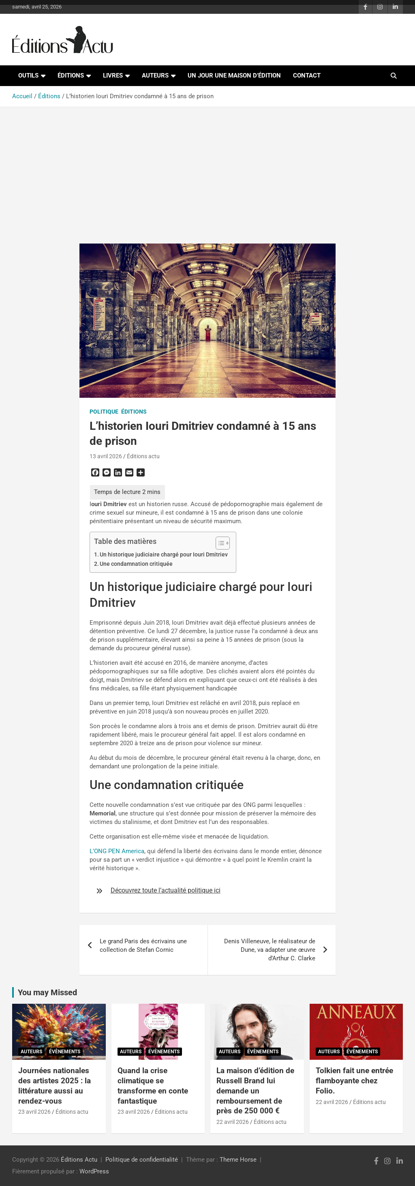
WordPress (94, 1171)
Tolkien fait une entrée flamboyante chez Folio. (354, 1080)
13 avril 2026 (106, 456)
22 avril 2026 (232, 1122)
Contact (307, 75)
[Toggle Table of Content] (219, 543)
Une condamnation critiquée (136, 564)
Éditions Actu (79, 1159)
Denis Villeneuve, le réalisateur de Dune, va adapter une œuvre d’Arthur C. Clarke (269, 950)
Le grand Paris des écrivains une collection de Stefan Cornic (143, 945)
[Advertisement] (207, 170)
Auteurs (155, 75)
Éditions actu (143, 456)
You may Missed (47, 992)
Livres (113, 75)
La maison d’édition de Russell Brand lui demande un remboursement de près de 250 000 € (255, 1090)
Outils (28, 75)
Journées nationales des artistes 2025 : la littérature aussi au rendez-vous (54, 1085)
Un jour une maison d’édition (234, 75)
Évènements (64, 1051)
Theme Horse (238, 1159)
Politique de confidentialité (141, 1159)
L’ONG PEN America (117, 851)
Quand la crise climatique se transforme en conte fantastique (153, 1085)
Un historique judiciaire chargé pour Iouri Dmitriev (164, 554)
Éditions (71, 75)
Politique (104, 411)
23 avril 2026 (34, 1111)
